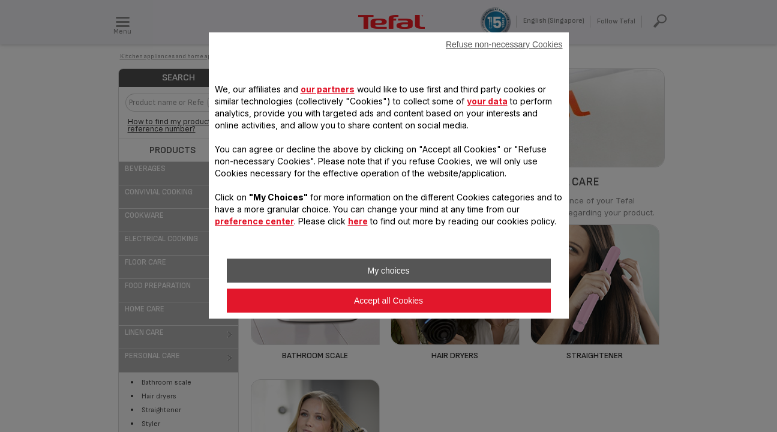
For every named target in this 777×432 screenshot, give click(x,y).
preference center (254, 221)
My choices (388, 270)
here (358, 221)
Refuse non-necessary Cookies (504, 44)
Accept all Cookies (388, 300)
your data (487, 101)
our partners (328, 89)
